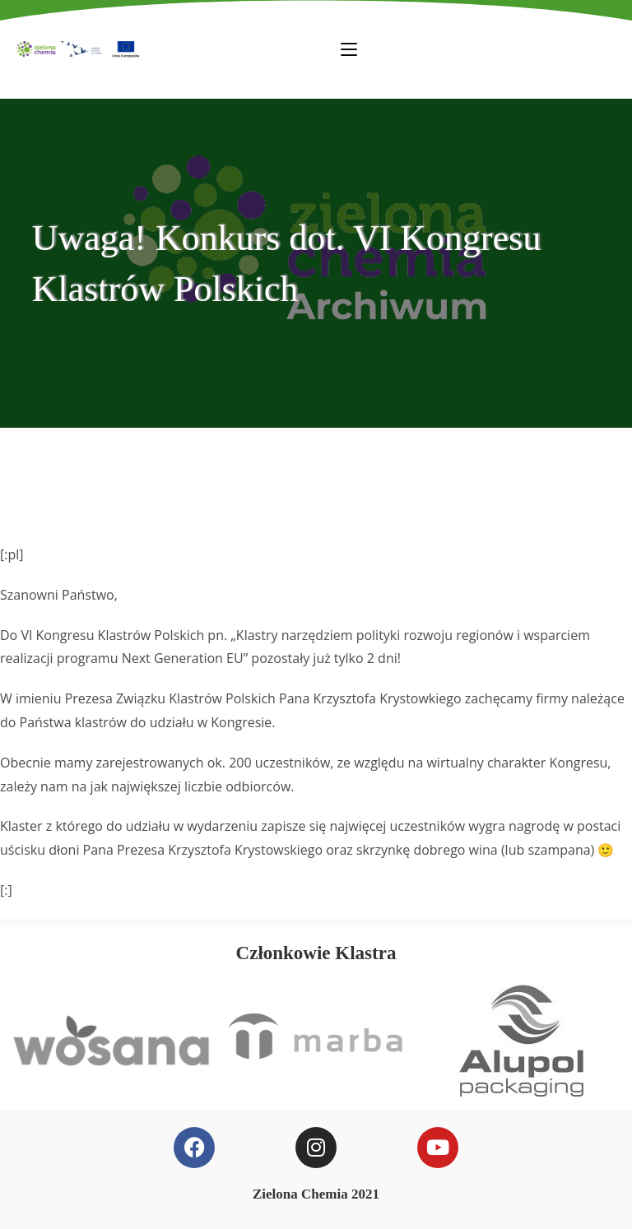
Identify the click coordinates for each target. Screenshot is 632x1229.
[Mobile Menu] (349, 48)
